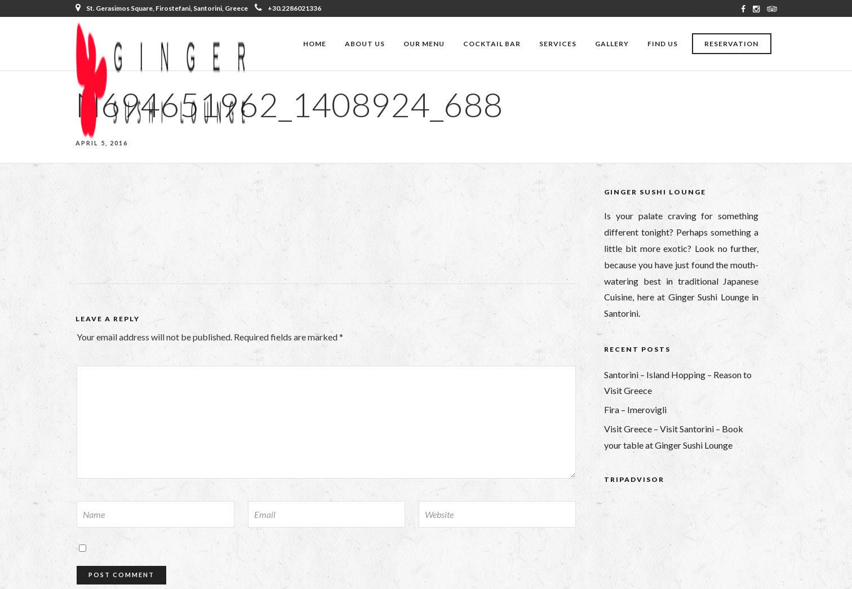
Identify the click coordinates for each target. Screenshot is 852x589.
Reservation (731, 43)
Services (557, 43)
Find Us (662, 43)
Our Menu (424, 43)
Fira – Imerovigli (635, 409)
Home (314, 43)
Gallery (612, 43)
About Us (365, 43)
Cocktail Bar (492, 43)
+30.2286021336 (288, 8)
